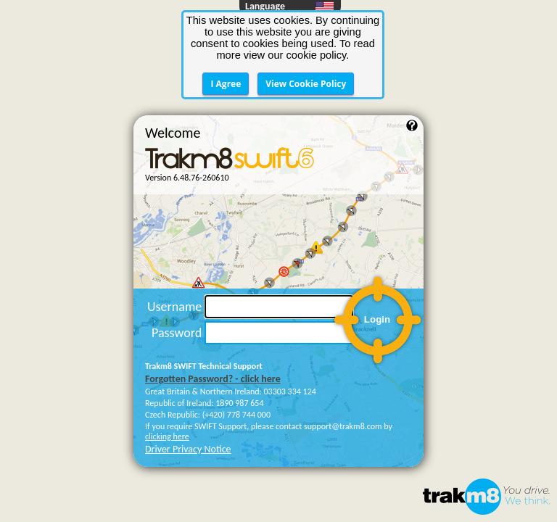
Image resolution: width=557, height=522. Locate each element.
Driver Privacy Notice (188, 368)
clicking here (167, 356)
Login (377, 238)
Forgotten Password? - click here (213, 298)
